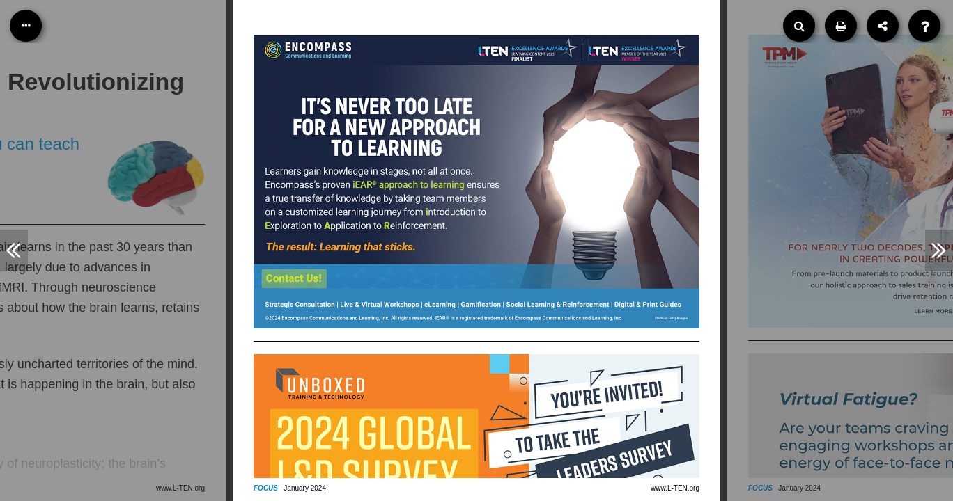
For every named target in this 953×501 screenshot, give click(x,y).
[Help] (924, 26)
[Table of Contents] (26, 26)
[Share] (883, 26)
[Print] (841, 26)
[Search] (799, 26)
